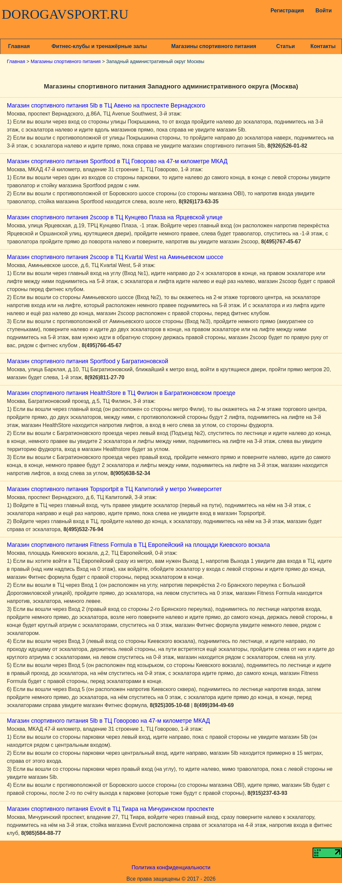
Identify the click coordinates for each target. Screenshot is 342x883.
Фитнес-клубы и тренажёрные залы (99, 46)
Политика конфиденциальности (171, 867)
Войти (323, 10)
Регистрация (286, 10)
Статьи (285, 46)
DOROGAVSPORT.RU (65, 14)
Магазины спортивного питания (213, 46)
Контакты (322, 46)
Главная (19, 46)
